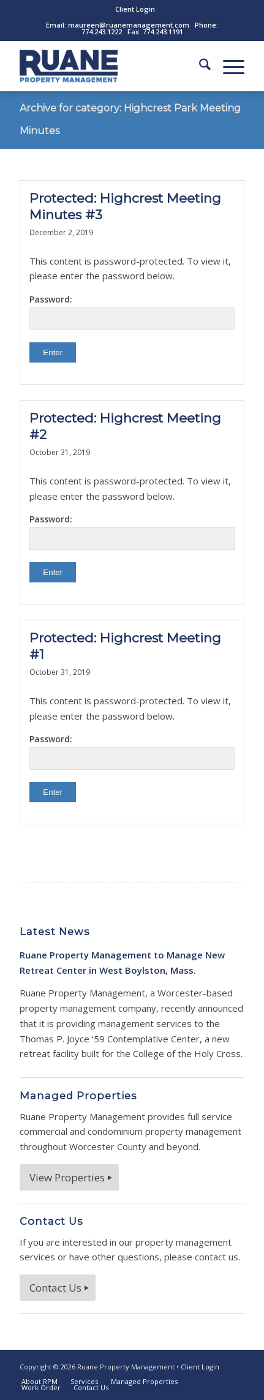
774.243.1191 (163, 31)
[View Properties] (69, 1177)
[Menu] (227, 66)
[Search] (199, 66)
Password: (131, 311)
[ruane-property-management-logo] (109, 66)
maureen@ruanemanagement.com (128, 24)
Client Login (135, 8)
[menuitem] (135, 9)
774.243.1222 (101, 31)
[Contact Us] (58, 1287)
